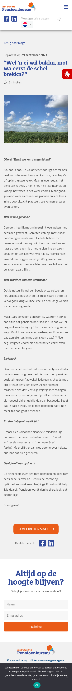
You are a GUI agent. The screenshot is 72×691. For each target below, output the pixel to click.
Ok (37, 685)
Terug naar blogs (14, 42)
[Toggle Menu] (66, 7)
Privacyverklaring (17, 660)
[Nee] (67, 677)
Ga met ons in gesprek (33, 529)
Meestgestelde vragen (35, 18)
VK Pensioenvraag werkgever (47, 660)
